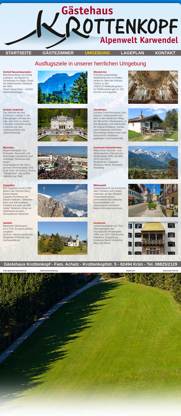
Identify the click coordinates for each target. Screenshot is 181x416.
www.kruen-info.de (170, 271)
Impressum (130, 271)
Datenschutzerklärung (49, 271)
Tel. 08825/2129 (162, 264)
